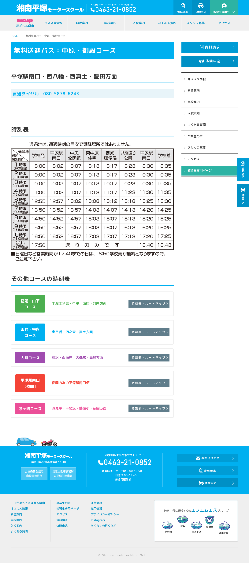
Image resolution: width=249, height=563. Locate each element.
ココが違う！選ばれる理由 (28, 503)
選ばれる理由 (25, 23)
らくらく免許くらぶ (103, 526)
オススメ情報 (53, 23)
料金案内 (82, 23)
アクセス (224, 23)
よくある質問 (167, 23)
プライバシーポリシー (105, 514)
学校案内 (110, 23)
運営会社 (96, 503)
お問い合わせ (208, 458)
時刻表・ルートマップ (148, 304)
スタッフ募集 (196, 23)
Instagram (98, 520)
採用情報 (96, 509)
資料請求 (182, 8)
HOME (15, 35)
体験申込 (200, 8)
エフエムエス (204, 510)
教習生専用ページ (224, 8)
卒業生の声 (195, 136)
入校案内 (139, 23)
